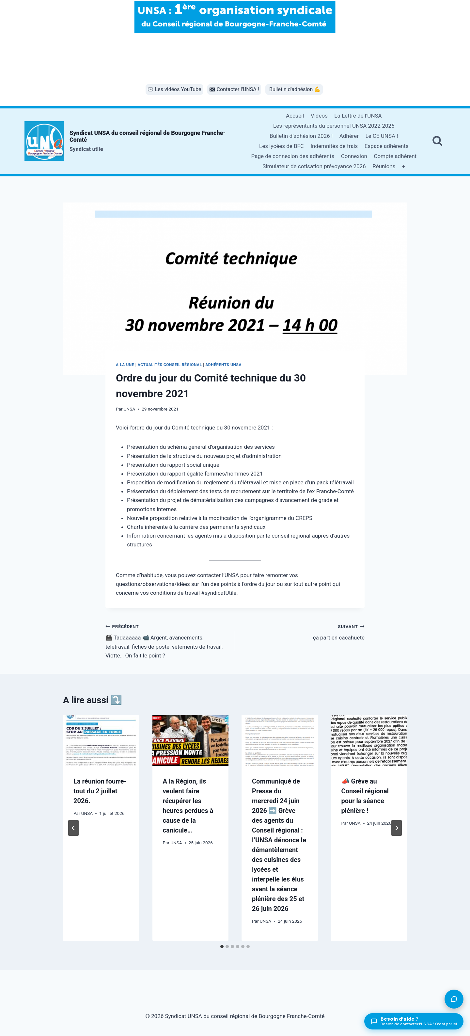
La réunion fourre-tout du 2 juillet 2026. (99, 791)
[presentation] (101, 740)
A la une (125, 365)
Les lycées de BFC (281, 146)
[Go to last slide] (73, 828)
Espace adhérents (387, 146)
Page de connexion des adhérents (293, 156)
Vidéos (319, 115)
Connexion (354, 156)
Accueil (295, 115)
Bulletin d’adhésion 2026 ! (301, 136)
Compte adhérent (395, 156)
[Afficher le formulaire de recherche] (437, 141)
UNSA (129, 409)
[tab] (222, 946)
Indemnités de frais (334, 146)
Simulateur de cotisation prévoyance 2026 (314, 166)
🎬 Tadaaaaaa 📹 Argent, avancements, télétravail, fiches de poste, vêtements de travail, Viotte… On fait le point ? (167, 640)
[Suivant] (396, 828)
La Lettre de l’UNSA (358, 115)
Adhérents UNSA (223, 365)
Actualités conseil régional (170, 365)
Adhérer (349, 136)
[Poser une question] (454, 999)
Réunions (383, 166)
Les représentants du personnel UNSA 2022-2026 (334, 125)
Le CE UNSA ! (381, 136)
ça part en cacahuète (303, 631)
